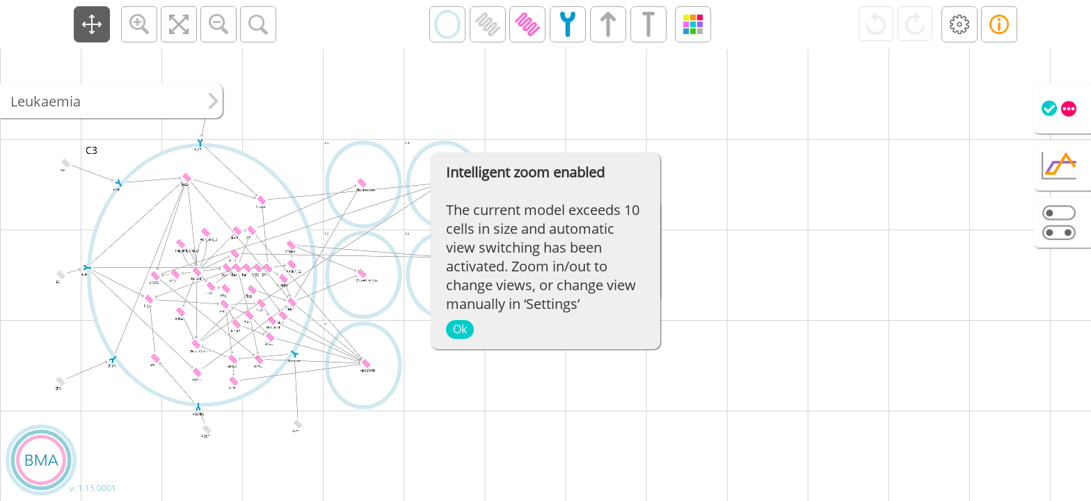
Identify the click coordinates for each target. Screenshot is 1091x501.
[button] (92, 24)
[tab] (1062, 109)
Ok (460, 329)
